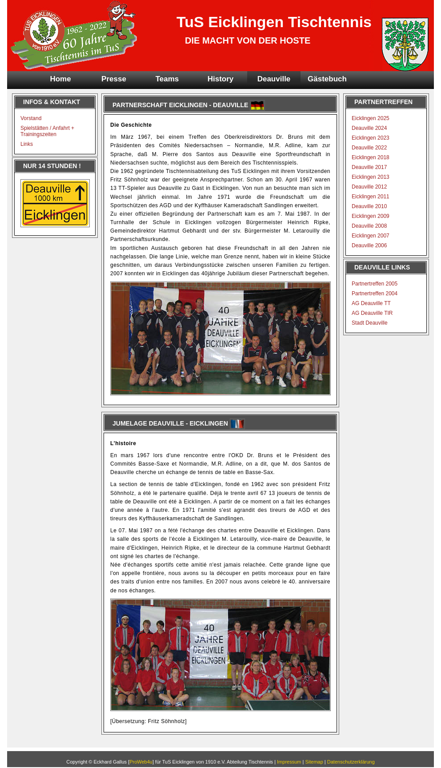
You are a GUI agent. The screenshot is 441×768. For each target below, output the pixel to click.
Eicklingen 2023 (370, 138)
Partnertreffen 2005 (374, 284)
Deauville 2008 (369, 226)
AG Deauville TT (371, 303)
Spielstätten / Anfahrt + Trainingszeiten (47, 131)
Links (26, 144)
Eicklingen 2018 (370, 157)
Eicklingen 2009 (370, 216)
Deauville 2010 (369, 206)
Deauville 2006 (369, 245)
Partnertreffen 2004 (374, 293)
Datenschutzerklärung (351, 761)
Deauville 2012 (369, 187)
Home (60, 79)
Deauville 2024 (369, 128)
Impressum (289, 761)
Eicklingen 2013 (370, 177)
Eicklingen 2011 (370, 196)
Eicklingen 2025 (370, 118)
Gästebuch (327, 79)
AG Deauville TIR (372, 313)
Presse (113, 79)
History (221, 79)
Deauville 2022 (369, 148)
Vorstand (30, 118)
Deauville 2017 (369, 167)
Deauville (274, 79)
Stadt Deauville (370, 323)
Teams (167, 79)
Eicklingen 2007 (370, 236)
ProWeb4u (140, 761)
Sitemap (314, 761)
